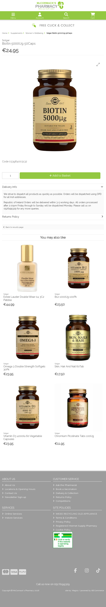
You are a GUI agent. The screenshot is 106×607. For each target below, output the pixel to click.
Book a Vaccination (65, 489)
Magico (75, 590)
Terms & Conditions (65, 517)
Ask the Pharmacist (65, 485)
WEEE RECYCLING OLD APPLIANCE (75, 513)
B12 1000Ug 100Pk (66, 296)
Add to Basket (60, 175)
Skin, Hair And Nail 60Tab (69, 366)
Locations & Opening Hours (18, 489)
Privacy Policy (61, 521)
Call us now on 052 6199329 (53, 584)
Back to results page (14, 227)
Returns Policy (62, 497)
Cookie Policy (61, 529)
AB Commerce (97, 590)
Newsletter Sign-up (14, 497)
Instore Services (12, 517)
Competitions (61, 501)
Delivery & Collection (65, 493)
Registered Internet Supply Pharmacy (75, 525)
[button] (98, 64)
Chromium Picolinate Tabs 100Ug (74, 436)
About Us (8, 485)
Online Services (12, 513)
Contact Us (9, 493)
